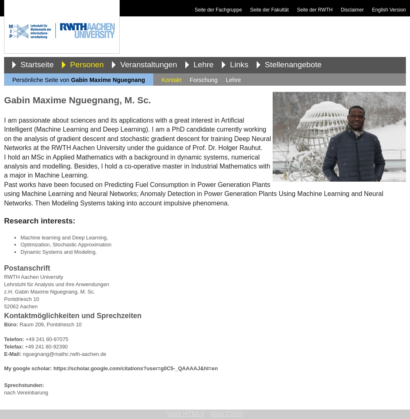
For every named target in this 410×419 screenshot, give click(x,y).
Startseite (37, 64)
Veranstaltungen (148, 64)
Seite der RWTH (315, 10)
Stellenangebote (293, 64)
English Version (389, 10)
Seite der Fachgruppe (218, 10)
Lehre (204, 64)
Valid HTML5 (185, 413)
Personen (87, 64)
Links (239, 64)
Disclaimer (352, 10)
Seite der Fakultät (269, 10)
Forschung (204, 80)
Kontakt (172, 80)
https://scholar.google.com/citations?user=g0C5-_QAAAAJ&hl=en (135, 368)
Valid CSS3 (226, 413)
